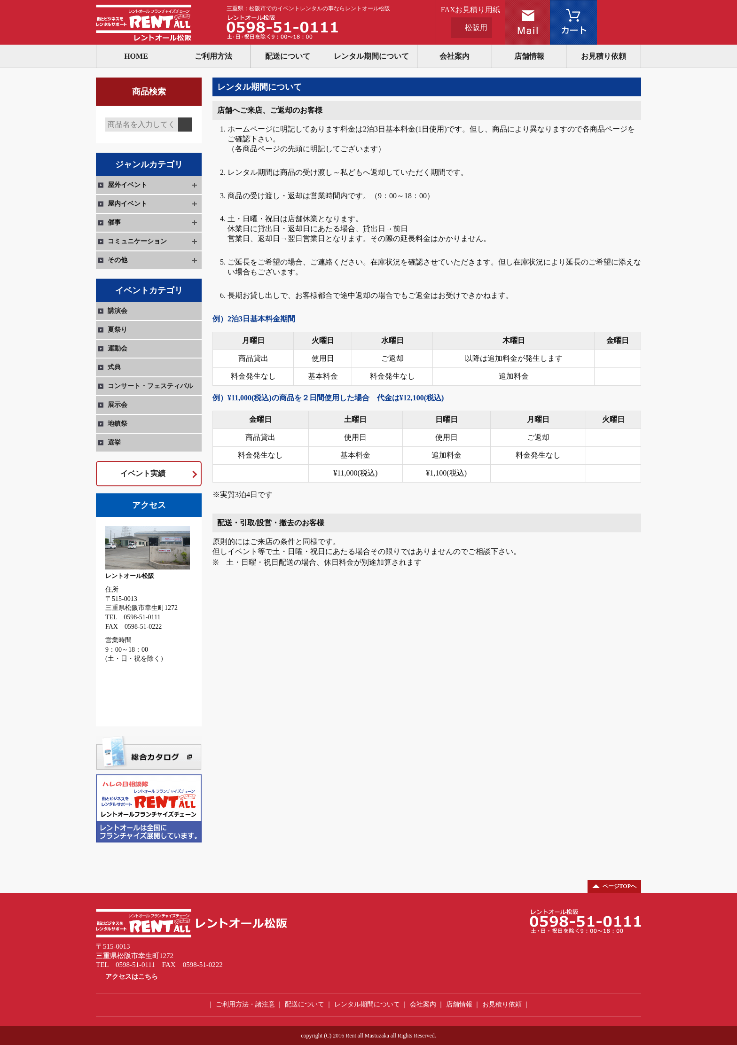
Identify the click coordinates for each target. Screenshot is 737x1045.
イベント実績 (142, 473)
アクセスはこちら (131, 976)
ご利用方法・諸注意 (245, 1004)
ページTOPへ (619, 886)
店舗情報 (529, 56)
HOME (136, 56)
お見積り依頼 (603, 56)
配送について (287, 56)
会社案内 (454, 56)
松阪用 (476, 27)
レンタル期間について (371, 56)
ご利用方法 (213, 56)
